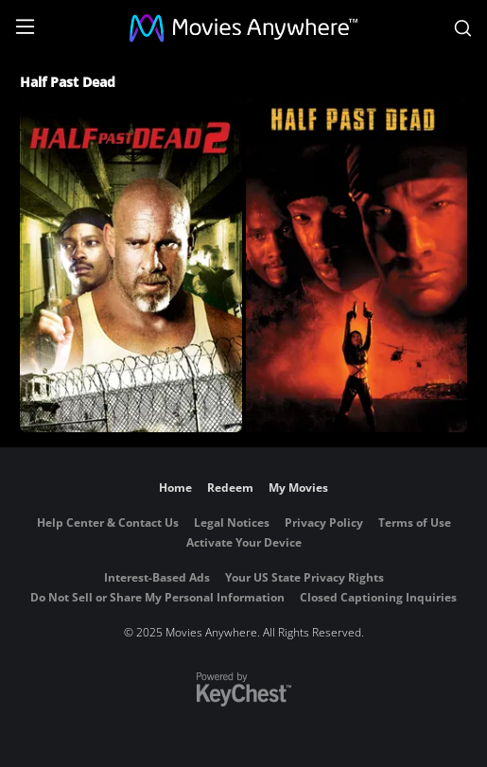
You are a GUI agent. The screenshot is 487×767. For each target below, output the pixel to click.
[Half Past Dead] (357, 265)
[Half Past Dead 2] (131, 265)
